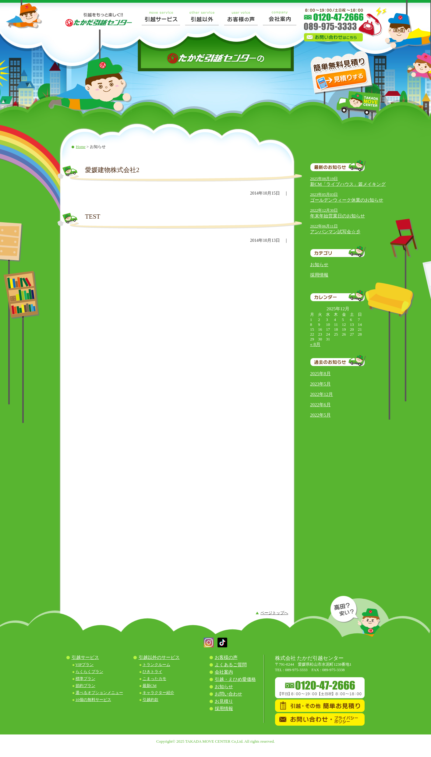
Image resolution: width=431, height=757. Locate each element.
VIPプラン (85, 664)
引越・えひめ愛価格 (235, 679)
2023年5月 (320, 384)
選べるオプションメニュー (99, 692)
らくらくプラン (89, 671)
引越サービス (85, 657)
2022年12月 (321, 394)
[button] (209, 646)
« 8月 (315, 344)
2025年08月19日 (324, 178)
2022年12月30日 (324, 210)
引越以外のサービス (159, 657)
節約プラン (85, 685)
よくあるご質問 (231, 664)
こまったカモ (154, 678)
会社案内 (224, 672)
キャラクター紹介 (158, 692)
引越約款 (150, 699)
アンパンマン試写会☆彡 (335, 231)
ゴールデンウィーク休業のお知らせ (346, 200)
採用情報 (319, 275)
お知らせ (319, 264)
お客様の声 (226, 657)
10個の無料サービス (93, 699)
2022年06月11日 (324, 226)
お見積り (224, 701)
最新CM (150, 685)
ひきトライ (152, 671)
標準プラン (85, 678)
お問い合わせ (228, 694)
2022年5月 (320, 415)
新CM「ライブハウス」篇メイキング (348, 184)
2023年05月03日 (324, 194)
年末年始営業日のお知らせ (337, 215)
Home (81, 146)
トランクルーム (156, 664)
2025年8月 (320, 373)
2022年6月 (320, 404)
